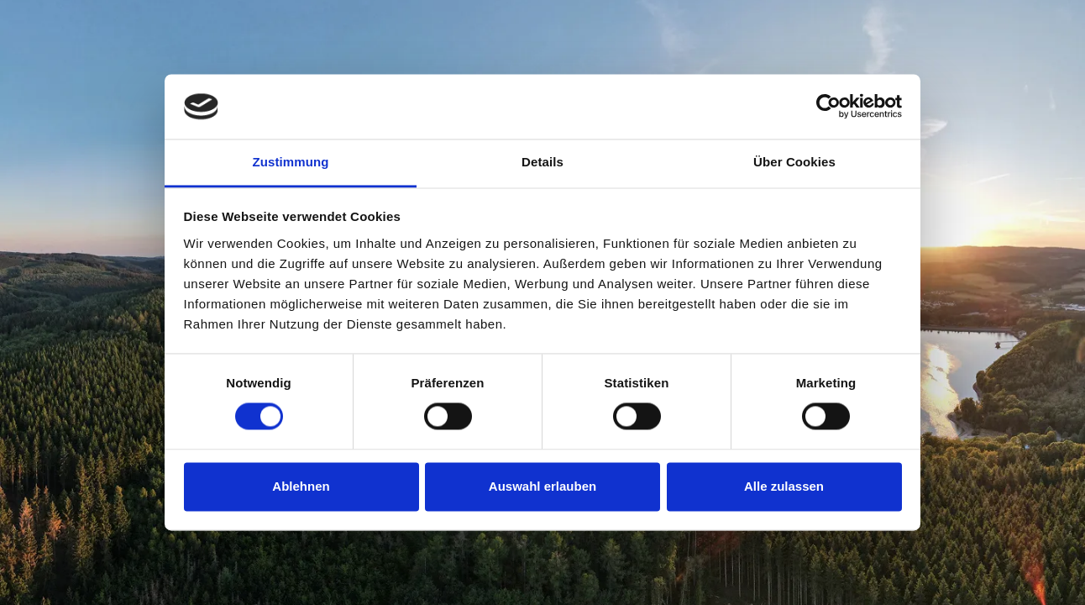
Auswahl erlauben (542, 486)
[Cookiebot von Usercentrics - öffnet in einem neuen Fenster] (828, 106)
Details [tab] (542, 162)
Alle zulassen (784, 486)
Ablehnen (300, 486)
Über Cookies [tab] (794, 162)
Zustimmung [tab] (291, 162)
